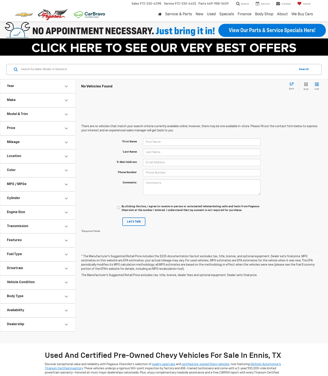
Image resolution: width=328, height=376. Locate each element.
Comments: (130, 183)
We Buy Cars (302, 14)
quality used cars (163, 364)
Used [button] (211, 14)
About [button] (282, 14)
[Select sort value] (293, 86)
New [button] (199, 14)
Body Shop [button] (264, 14)
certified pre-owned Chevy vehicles (205, 364)
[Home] (159, 14)
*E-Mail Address (126, 162)
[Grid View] (305, 86)
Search (304, 69)
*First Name (129, 142)
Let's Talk (134, 221)
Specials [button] (226, 14)
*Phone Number (127, 172)
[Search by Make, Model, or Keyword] (158, 69)
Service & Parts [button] (178, 14)
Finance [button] (244, 14)
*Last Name (129, 152)
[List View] (316, 86)
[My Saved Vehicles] (304, 4)
